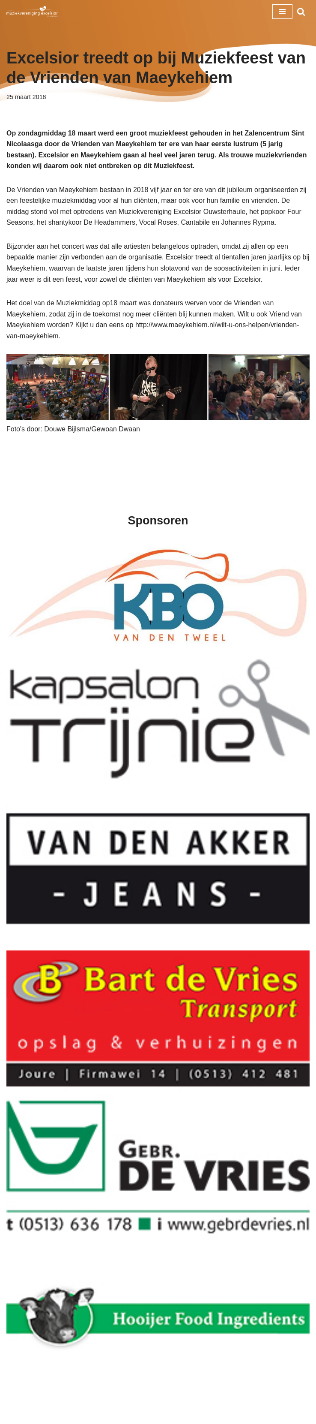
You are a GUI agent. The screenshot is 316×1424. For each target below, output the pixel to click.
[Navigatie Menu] (282, 11)
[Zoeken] (301, 11)
